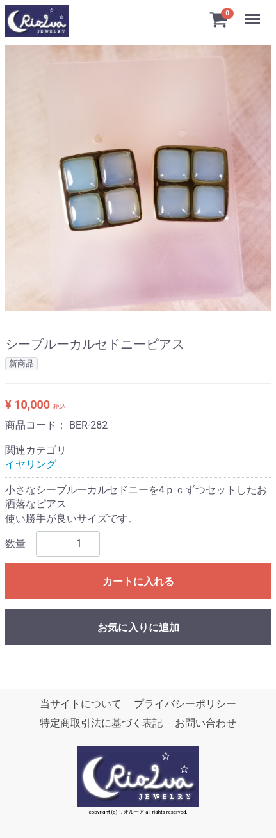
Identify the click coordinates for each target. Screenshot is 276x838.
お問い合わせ (205, 723)
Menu (253, 13)
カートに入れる (138, 581)
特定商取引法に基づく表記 (101, 723)
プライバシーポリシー (185, 704)
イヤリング (30, 464)
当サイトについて (81, 704)
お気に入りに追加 (138, 627)
